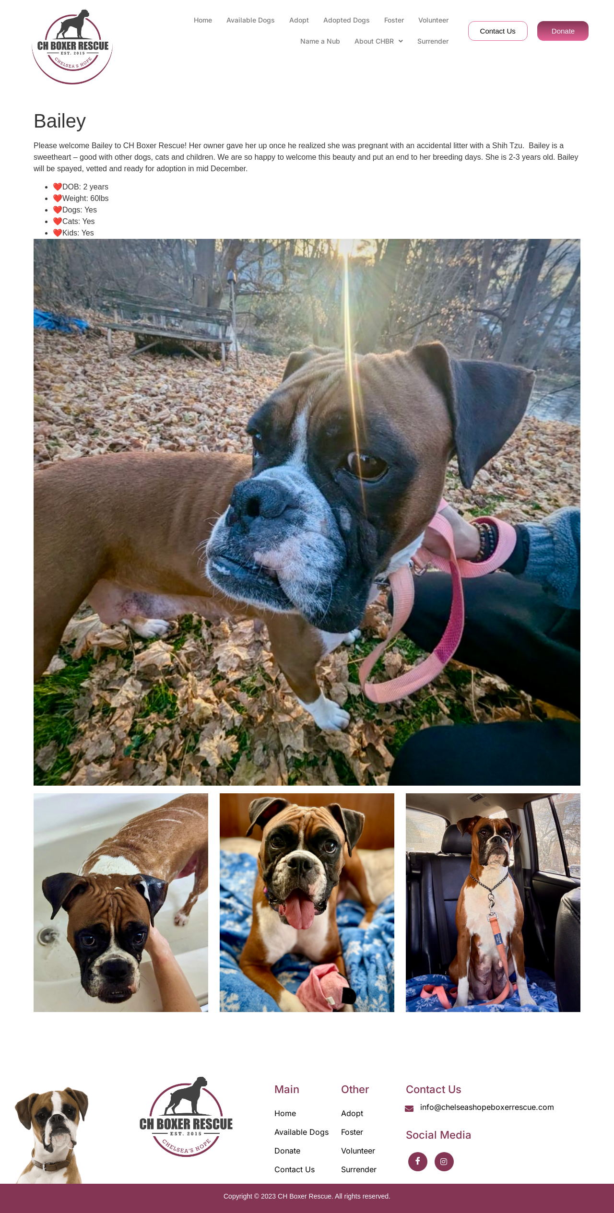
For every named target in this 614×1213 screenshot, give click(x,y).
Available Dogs (250, 20)
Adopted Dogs (346, 20)
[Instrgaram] (444, 1161)
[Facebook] (417, 1161)
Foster (394, 20)
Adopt (299, 20)
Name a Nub (320, 41)
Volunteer (433, 20)
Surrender (433, 41)
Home (203, 20)
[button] (378, 41)
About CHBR (378, 41)
